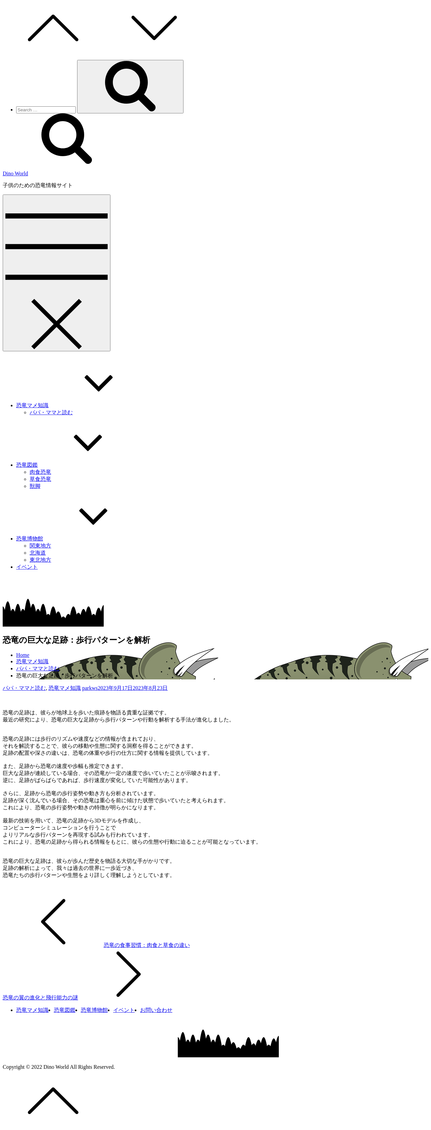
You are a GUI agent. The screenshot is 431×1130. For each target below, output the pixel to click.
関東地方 (40, 546)
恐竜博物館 (80, 538)
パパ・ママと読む (51, 412)
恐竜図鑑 (77, 465)
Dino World (15, 173)
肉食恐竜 (40, 472)
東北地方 (40, 560)
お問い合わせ (156, 1010)
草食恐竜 (40, 479)
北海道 (38, 553)
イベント (27, 567)
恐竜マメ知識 (83, 405)
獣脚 (35, 486)
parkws (90, 688)
